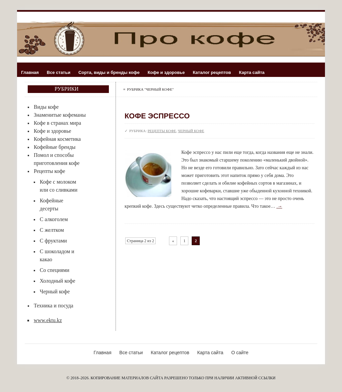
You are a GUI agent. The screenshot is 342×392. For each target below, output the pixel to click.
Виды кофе (46, 107)
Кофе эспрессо (157, 116)
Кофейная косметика (57, 139)
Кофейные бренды (54, 147)
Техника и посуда (53, 305)
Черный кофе (55, 291)
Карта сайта (252, 72)
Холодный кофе (57, 281)
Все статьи (58, 72)
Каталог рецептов (212, 72)
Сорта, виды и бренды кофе (109, 72)
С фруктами (53, 240)
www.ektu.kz (48, 320)
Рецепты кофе (49, 171)
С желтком (52, 230)
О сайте (239, 352)
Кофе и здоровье (166, 72)
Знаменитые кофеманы (60, 115)
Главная (30, 72)
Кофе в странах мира (57, 123)
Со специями (54, 270)
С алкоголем (54, 219)
